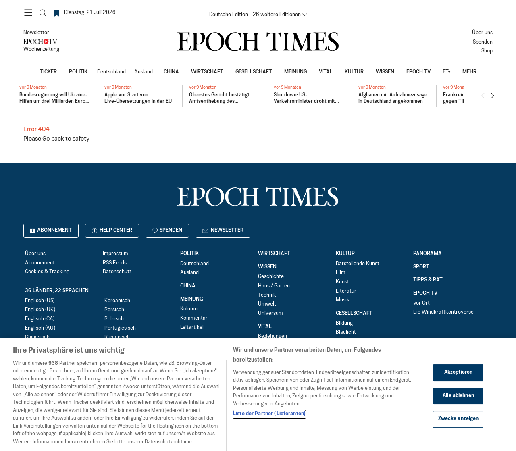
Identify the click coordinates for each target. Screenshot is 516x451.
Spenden (483, 42)
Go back (53, 139)
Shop (487, 51)
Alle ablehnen (458, 402)
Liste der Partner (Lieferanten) (269, 420)
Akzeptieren (458, 379)
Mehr (469, 72)
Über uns (482, 32)
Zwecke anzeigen (458, 425)
